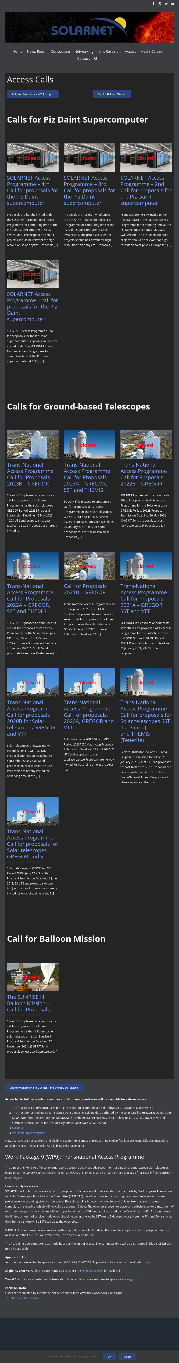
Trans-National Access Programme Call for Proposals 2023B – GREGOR (30, 474)
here (147, 1262)
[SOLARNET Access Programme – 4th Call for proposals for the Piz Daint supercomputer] (33, 157)
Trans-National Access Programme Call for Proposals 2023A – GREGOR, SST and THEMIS (87, 477)
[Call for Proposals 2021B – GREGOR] (89, 566)
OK (109, 1356)
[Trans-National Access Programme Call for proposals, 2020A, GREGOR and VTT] (89, 682)
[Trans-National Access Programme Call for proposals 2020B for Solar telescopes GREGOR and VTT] (33, 682)
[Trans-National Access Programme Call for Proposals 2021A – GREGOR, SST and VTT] (146, 566)
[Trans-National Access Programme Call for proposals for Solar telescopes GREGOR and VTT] (33, 811)
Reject (127, 1356)
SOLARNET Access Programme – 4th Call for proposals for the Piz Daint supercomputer (32, 190)
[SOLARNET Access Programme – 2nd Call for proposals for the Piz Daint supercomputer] (146, 157)
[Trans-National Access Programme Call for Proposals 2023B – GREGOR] (33, 444)
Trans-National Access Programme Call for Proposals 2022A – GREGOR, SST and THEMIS (30, 598)
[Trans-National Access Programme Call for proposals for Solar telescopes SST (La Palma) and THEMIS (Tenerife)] (146, 682)
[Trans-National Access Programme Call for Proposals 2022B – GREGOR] (146, 444)
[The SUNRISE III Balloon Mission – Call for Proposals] (33, 977)
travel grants (130, 1279)
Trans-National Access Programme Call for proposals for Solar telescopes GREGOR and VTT (32, 844)
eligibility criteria (92, 1271)
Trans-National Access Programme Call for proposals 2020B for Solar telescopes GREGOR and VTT (31, 718)
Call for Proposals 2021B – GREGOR (85, 589)
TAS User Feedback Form (21, 1298)
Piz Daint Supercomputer (29, 1133)
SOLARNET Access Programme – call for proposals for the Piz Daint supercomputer (32, 306)
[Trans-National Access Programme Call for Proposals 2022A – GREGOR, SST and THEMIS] (33, 566)
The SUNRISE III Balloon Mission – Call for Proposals (28, 1003)
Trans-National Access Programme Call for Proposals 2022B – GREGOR (143, 474)
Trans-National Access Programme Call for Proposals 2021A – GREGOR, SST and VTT (143, 598)
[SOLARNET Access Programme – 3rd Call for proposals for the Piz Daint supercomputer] (89, 157)
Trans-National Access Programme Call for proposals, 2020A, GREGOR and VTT (89, 715)
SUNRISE (18, 1128)
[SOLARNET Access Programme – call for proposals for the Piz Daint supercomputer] (33, 274)
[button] (96, 58)
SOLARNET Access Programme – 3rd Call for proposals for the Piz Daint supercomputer (89, 190)
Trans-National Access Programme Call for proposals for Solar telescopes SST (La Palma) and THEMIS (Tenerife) (146, 721)
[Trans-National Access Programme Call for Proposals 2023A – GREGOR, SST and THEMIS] (89, 444)
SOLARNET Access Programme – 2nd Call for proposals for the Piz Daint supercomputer (146, 190)
